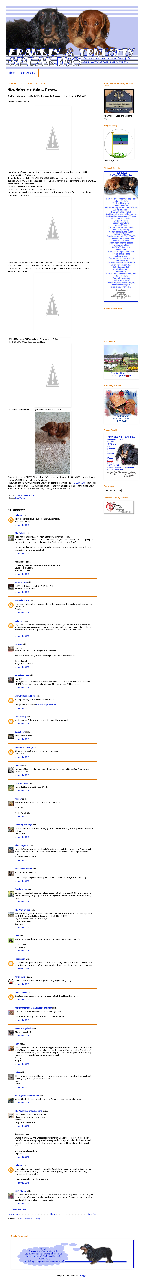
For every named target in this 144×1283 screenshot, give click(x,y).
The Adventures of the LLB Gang (28, 1111)
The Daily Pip (20, 533)
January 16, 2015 (22, 1203)
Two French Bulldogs (24, 748)
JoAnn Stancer (21, 992)
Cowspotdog (20, 717)
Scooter (18, 644)
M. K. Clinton (20, 1191)
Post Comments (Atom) (30, 1219)
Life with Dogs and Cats (25, 696)
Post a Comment (19, 1209)
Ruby (17, 1044)
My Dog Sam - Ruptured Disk (27, 1096)
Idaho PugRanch (22, 845)
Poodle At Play (21, 889)
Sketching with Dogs (23, 825)
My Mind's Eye (21, 582)
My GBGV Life (20, 977)
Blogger (83, 1275)
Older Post (91, 1214)
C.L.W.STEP (20, 732)
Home (53, 1214)
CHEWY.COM (79, 483)
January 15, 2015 (22, 1157)
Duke (17, 936)
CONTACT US (28, 73)
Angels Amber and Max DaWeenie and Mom (33, 1008)
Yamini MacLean (22, 675)
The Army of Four (22, 910)
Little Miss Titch (21, 784)
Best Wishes (20, 498)
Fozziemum (20, 959)
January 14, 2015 (22, 525)
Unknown (19, 515)
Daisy (17, 1072)
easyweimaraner (22, 600)
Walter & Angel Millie (23, 1028)
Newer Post (13, 1214)
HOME (12, 73)
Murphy (18, 799)
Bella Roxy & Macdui (23, 869)
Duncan (18, 766)
